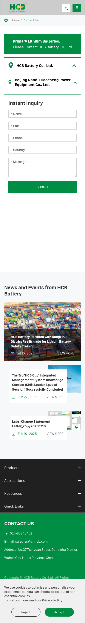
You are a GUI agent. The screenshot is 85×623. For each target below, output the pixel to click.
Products (42, 468)
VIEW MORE (65, 353)
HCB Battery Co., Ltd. (38, 577)
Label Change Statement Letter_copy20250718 (31, 423)
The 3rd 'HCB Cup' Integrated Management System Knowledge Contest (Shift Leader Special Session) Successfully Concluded (37, 382)
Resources (42, 493)
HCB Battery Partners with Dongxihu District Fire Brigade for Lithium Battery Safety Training (41, 341)
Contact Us (31, 20)
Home (15, 20)
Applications (42, 481)
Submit (42, 187)
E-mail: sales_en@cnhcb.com (26, 541)
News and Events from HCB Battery (35, 291)
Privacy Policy (52, 600)
